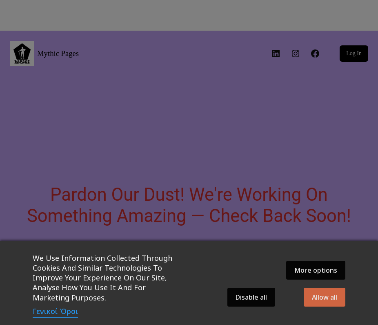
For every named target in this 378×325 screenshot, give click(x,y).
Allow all (324, 297)
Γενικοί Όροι (55, 311)
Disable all (251, 297)
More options (315, 270)
